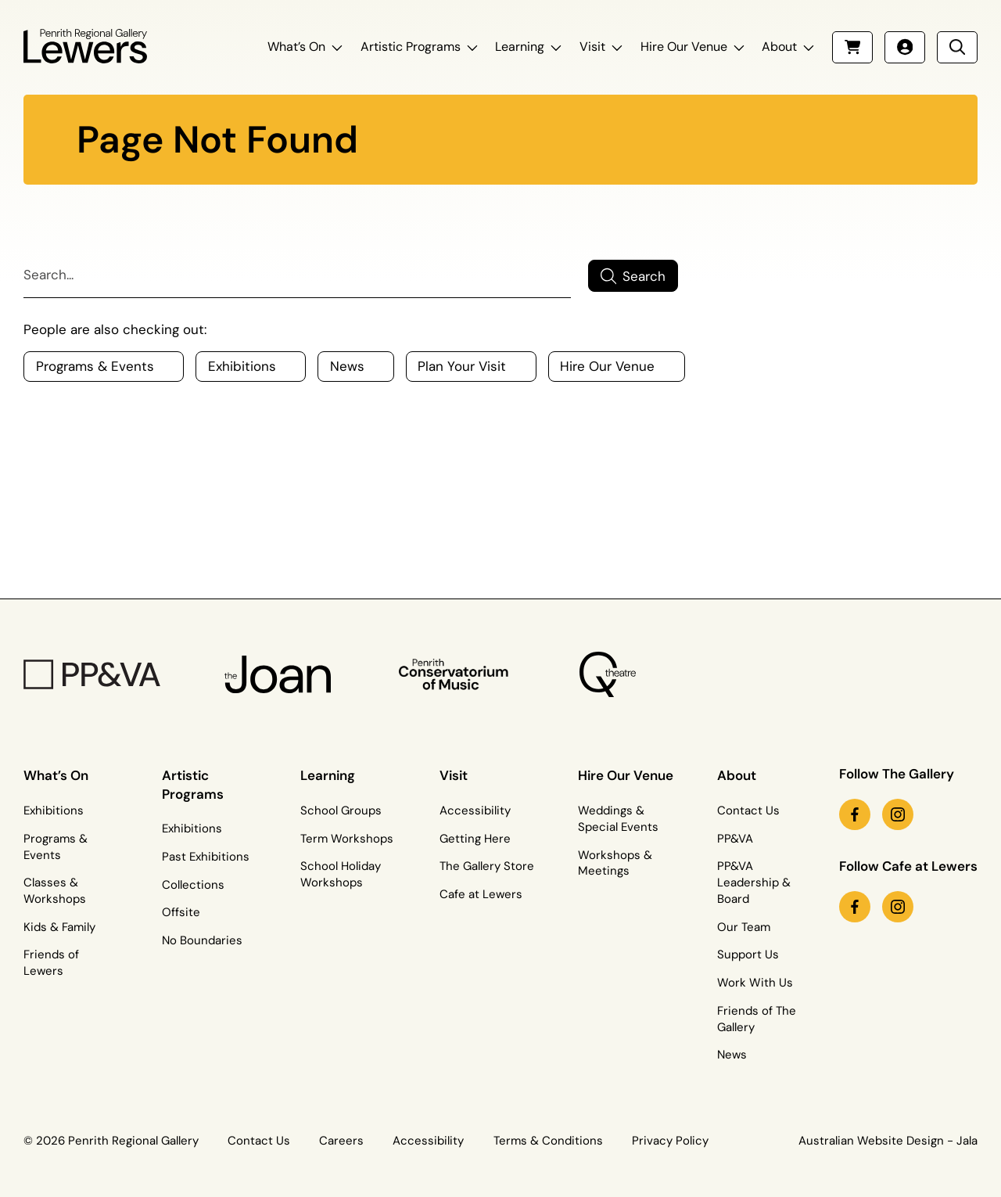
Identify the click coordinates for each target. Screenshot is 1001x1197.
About (779, 46)
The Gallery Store (487, 866)
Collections (193, 885)
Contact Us (748, 810)
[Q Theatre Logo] (607, 674)
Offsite (181, 912)
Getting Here (475, 839)
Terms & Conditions (548, 1140)
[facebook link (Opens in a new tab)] (854, 814)
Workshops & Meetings (615, 863)
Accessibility (475, 810)
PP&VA (735, 839)
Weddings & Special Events (618, 819)
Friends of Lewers (51, 963)
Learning (519, 46)
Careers (341, 1140)
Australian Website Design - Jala (888, 1140)
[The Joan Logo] (277, 675)
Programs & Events (55, 847)
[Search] (297, 276)
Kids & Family (59, 927)
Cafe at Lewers (481, 894)
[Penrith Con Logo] (454, 674)
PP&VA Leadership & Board (754, 882)
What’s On (296, 46)
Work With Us (755, 982)
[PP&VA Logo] (91, 674)
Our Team (743, 927)
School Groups (341, 810)
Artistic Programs (411, 46)
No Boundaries (202, 940)
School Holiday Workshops (340, 874)
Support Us (748, 954)
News (732, 1054)
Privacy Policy (670, 1140)
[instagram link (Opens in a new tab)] (897, 814)
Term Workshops (346, 839)
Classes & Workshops (54, 891)
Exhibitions (53, 810)
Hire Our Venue (683, 46)
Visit (592, 46)
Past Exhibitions (205, 856)
